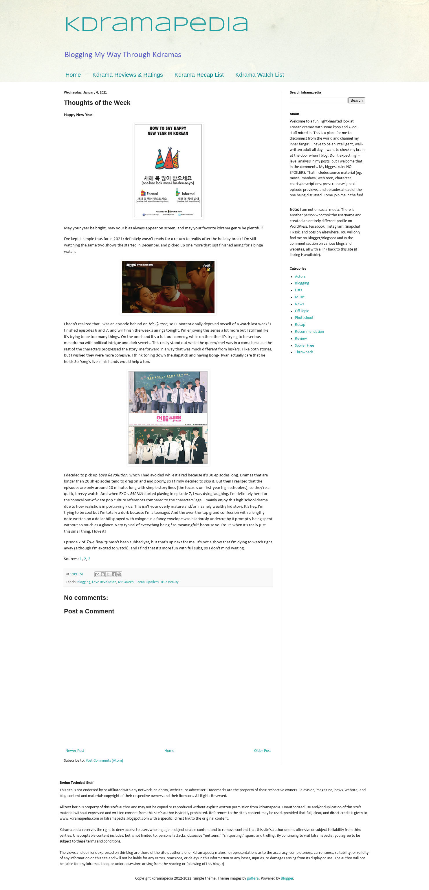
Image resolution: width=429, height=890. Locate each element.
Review (301, 339)
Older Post (262, 751)
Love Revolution (104, 582)
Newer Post (74, 751)
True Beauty (169, 582)
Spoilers (152, 582)
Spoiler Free (304, 345)
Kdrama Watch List (259, 75)
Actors (300, 277)
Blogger (287, 878)
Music (300, 297)
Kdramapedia (157, 25)
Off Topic (302, 311)
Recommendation (309, 332)
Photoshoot (304, 318)
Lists (298, 290)
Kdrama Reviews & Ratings (127, 75)
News (299, 304)
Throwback (304, 352)
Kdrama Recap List (199, 75)
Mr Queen (126, 582)
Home (73, 75)
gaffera (253, 878)
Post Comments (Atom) (104, 761)
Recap (140, 582)
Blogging (83, 582)
